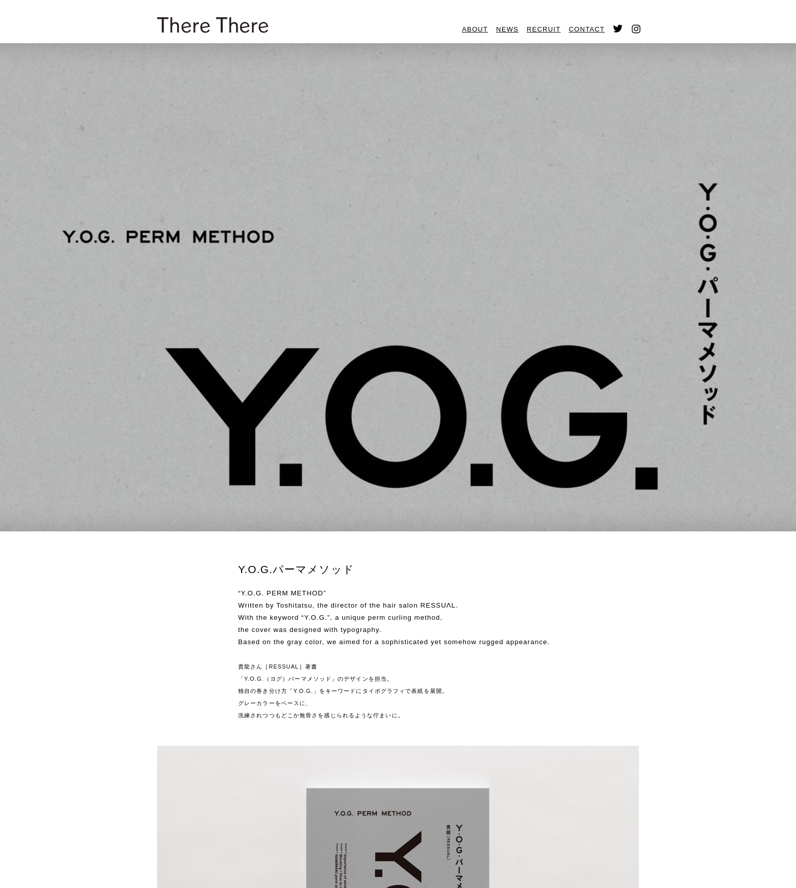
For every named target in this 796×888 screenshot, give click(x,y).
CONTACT (587, 29)
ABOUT (475, 29)
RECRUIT (544, 29)
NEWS (507, 29)
